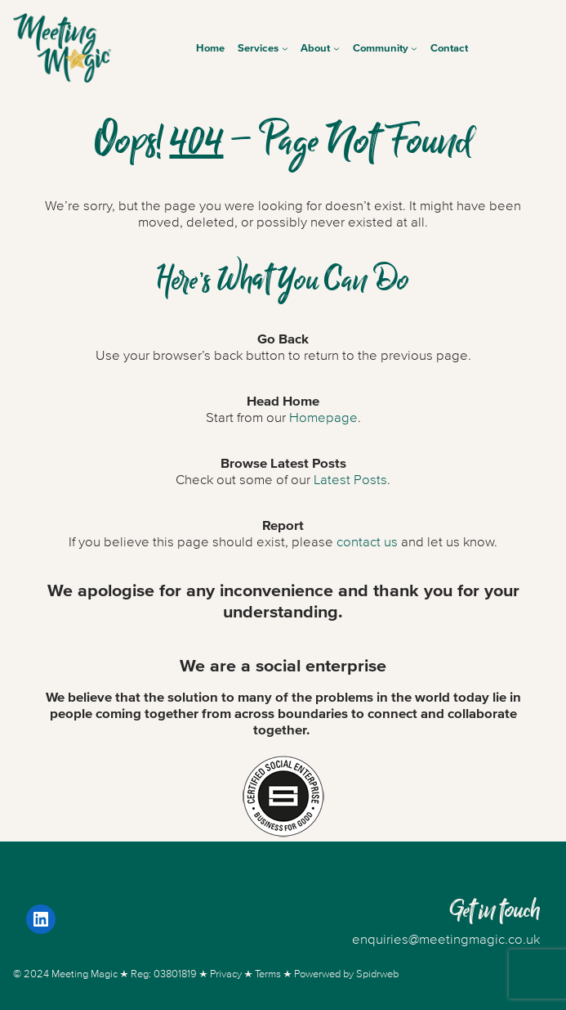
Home (210, 48)
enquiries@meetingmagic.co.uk (446, 939)
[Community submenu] (414, 48)
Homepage (323, 418)
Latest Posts (350, 480)
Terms (268, 974)
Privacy (226, 974)
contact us (367, 542)
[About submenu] (336, 48)
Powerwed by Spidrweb (346, 974)
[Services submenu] (285, 48)
